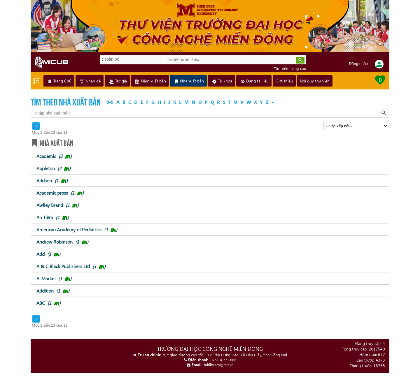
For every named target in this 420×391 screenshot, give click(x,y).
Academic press (60, 193)
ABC (48, 303)
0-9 (109, 102)
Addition (52, 291)
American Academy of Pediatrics (76, 229)
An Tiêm (52, 217)
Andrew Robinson (62, 242)
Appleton (53, 168)
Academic (54, 156)
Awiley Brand (57, 205)
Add (48, 254)
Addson (52, 180)
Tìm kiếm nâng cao (290, 68)
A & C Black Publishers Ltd (71, 266)
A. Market (53, 278)
